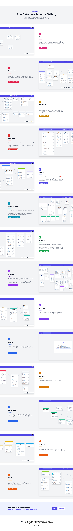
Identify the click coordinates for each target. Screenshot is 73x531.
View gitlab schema (12, 488)
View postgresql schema (13, 420)
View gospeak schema (13, 285)
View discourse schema (44, 386)
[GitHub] (34, 526)
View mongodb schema (44, 251)
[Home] (10, 3)
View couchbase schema (13, 149)
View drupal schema (12, 353)
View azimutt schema (43, 183)
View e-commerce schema (13, 81)
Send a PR (54, 508)
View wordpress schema (44, 115)
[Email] (38, 526)
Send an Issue (61, 508)
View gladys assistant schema (14, 217)
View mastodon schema (44, 319)
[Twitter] (36, 526)
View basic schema (43, 47)
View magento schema (44, 454)
